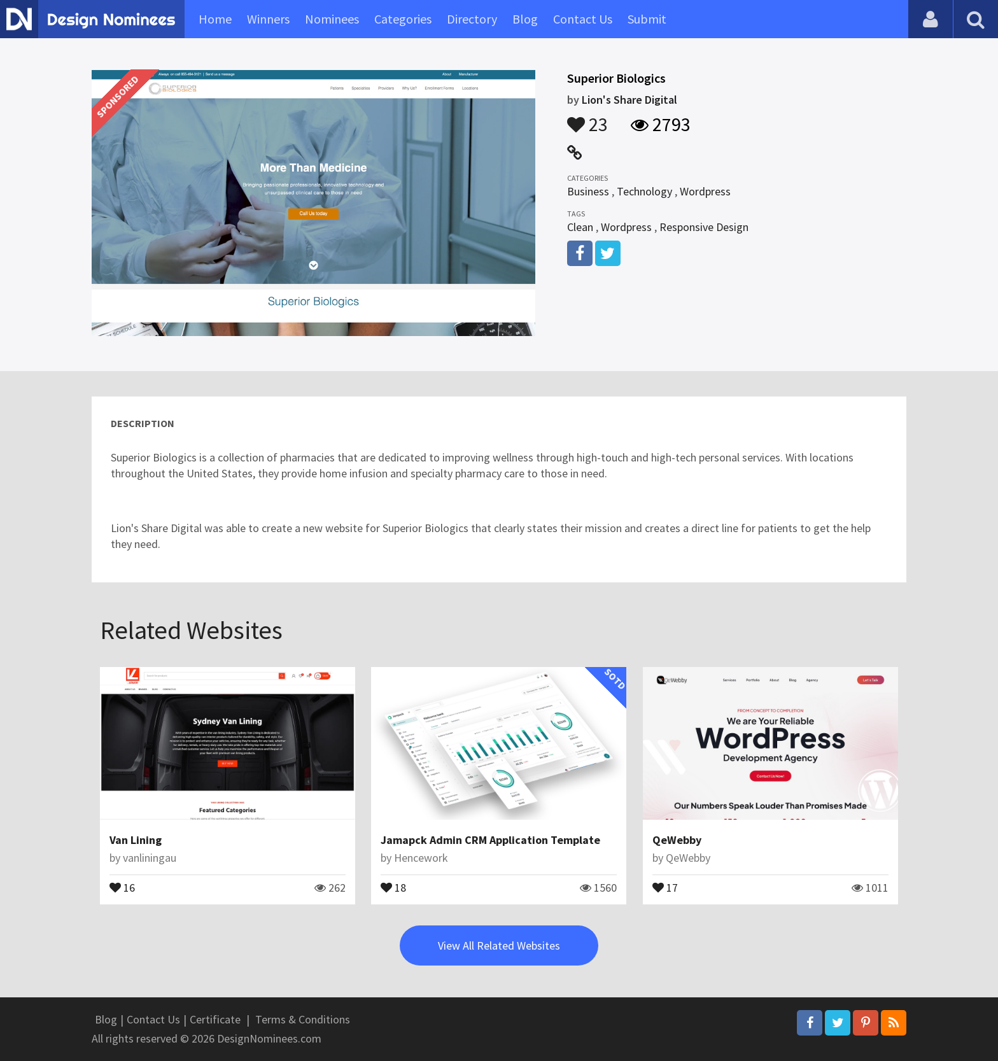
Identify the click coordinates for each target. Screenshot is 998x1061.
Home (215, 19)
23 (587, 118)
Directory (472, 19)
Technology (644, 191)
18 (393, 886)
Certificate (215, 1019)
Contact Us (582, 19)
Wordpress (705, 191)
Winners (268, 19)
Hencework (421, 857)
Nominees (332, 19)
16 (122, 886)
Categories (403, 19)
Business (588, 191)
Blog (525, 19)
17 (665, 886)
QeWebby (676, 840)
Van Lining (135, 840)
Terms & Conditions (302, 1019)
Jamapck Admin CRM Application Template (490, 840)
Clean (580, 227)
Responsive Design (704, 227)
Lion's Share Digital (629, 99)
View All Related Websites (499, 945)
